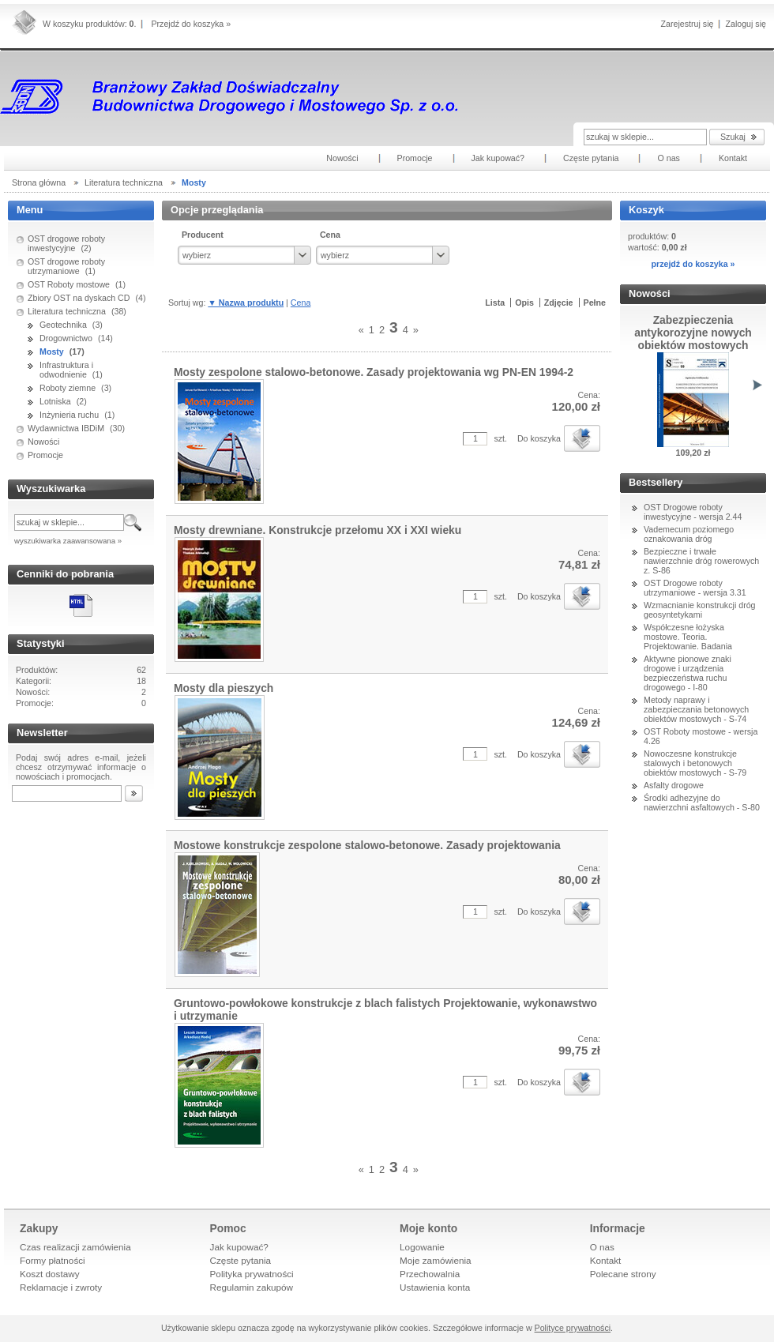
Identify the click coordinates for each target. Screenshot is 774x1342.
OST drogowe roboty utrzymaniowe (66, 266)
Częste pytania (241, 1260)
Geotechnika (63, 324)
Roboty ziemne (67, 388)
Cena (300, 302)
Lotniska (55, 401)
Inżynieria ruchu (69, 414)
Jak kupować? (239, 1247)
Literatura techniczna (67, 311)
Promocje (45, 455)
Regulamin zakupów (252, 1287)
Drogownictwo (65, 338)
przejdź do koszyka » (693, 264)
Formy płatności (52, 1260)
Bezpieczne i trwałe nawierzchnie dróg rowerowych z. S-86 (701, 561)
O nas (602, 1247)
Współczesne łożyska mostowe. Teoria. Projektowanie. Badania (688, 636)
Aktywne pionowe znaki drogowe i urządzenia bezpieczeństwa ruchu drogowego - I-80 (687, 673)
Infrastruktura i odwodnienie (66, 369)
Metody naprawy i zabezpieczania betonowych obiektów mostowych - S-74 (696, 709)
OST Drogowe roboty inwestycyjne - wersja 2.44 (693, 511)
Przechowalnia (430, 1274)
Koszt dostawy (50, 1274)
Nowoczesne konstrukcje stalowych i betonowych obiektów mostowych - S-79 (695, 763)
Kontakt (606, 1260)
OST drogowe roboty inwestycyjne (66, 243)
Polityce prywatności (573, 1328)
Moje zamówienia (436, 1260)
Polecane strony (623, 1274)
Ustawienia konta (435, 1287)
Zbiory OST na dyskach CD (79, 298)
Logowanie (422, 1247)
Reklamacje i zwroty (61, 1287)
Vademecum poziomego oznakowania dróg (689, 533)
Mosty (51, 351)
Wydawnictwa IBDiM (66, 428)
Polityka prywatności (252, 1274)
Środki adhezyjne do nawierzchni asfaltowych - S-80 (702, 802)
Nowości (43, 441)
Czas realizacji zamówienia (75, 1247)
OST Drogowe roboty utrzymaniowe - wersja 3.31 (695, 587)
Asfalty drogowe (674, 785)
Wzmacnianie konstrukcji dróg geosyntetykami (700, 609)
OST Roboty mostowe (69, 284)
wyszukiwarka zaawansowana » (68, 540)
